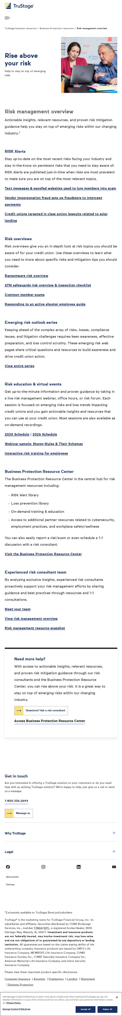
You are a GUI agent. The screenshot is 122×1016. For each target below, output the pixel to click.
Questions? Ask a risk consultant (45, 710)
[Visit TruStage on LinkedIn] (78, 867)
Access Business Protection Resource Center (49, 721)
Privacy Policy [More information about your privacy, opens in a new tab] (14, 1003)
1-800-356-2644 (16, 801)
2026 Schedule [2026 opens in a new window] (45, 434)
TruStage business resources (21, 29)
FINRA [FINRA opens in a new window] (38, 928)
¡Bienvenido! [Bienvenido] (12, 877)
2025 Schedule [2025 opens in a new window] (17, 434)
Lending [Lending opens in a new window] (72, 979)
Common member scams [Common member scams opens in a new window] (25, 295)
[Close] (116, 997)
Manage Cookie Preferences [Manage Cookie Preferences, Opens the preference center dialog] (16, 1009)
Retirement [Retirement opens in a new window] (88, 979)
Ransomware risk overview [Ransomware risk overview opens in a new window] (26, 276)
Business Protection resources (57, 29)
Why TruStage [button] (60, 833)
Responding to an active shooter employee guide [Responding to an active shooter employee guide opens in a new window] (45, 304)
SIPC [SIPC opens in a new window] (46, 928)
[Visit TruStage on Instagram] (43, 867)
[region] (61, 1004)
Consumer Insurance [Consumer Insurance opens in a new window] (17, 979)
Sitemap (10, 884)
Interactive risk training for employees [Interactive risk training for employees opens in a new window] (36, 453)
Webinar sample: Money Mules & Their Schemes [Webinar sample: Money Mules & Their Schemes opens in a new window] (44, 444)
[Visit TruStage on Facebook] (8, 867)
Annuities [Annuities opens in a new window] (39, 979)
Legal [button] (60, 852)
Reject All (107, 1009)
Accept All (85, 1009)
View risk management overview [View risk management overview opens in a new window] (31, 619)
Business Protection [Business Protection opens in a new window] (20, 985)
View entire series (19, 366)
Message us (23, 813)
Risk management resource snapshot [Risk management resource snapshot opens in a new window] (35, 628)
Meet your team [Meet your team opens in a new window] (17, 609)
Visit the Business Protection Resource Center (43, 554)
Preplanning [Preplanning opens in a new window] (56, 979)
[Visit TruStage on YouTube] (114, 867)
